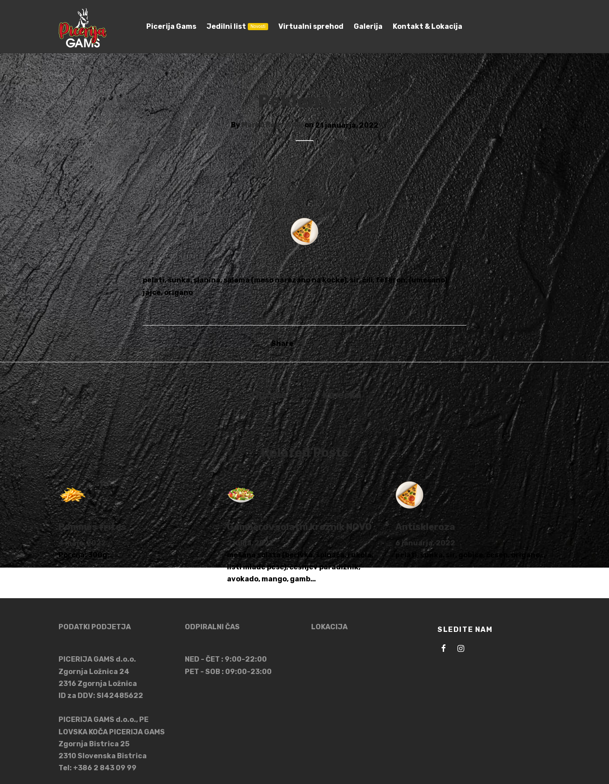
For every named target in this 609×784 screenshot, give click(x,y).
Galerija (368, 26)
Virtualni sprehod (311, 26)
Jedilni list (237, 26)
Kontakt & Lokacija (427, 26)
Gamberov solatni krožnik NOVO (299, 529)
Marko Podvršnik (272, 127)
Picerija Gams (171, 26)
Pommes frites (92, 529)
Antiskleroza (425, 529)
